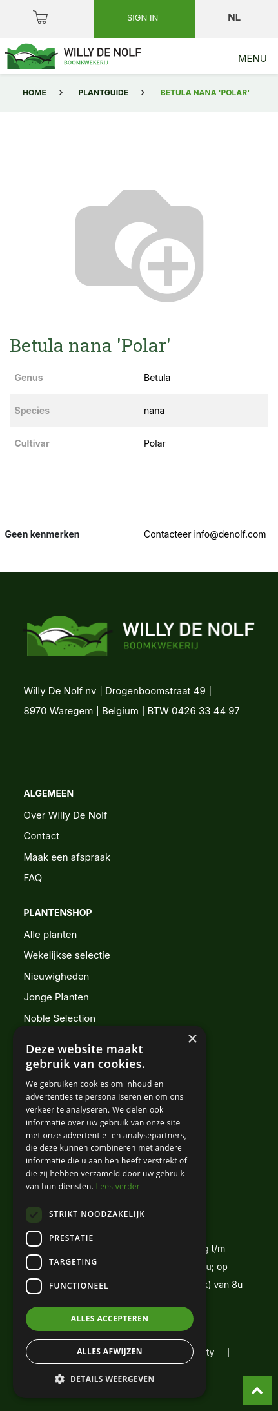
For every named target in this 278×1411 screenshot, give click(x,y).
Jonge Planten (55, 997)
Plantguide (103, 92)
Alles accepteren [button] (110, 1318)
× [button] (192, 1039)
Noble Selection (59, 1018)
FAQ (32, 877)
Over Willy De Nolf (65, 815)
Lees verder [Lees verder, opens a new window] (118, 1186)
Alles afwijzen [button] (110, 1351)
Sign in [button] (144, 17)
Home (34, 92)
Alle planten (50, 934)
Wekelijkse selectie (66, 955)
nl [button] (235, 17)
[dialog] (109, 1212)
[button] (110, 1378)
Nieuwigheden (56, 976)
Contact (41, 836)
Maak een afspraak (66, 857)
